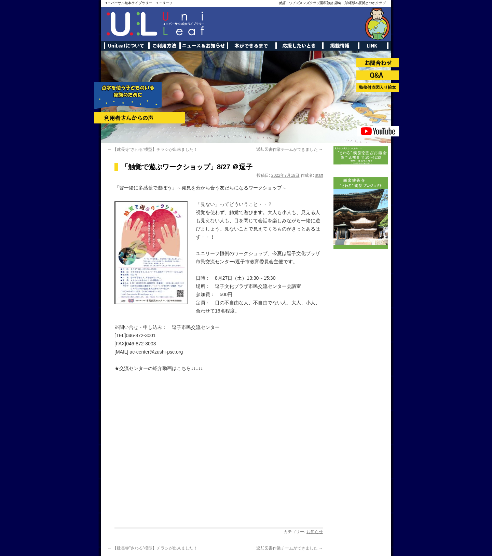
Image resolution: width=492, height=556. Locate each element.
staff (319, 175)
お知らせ (314, 531)
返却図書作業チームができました (289, 149)
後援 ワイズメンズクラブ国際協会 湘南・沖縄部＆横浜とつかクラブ (331, 3)
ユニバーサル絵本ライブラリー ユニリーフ (138, 3)
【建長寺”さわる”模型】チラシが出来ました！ (152, 149)
